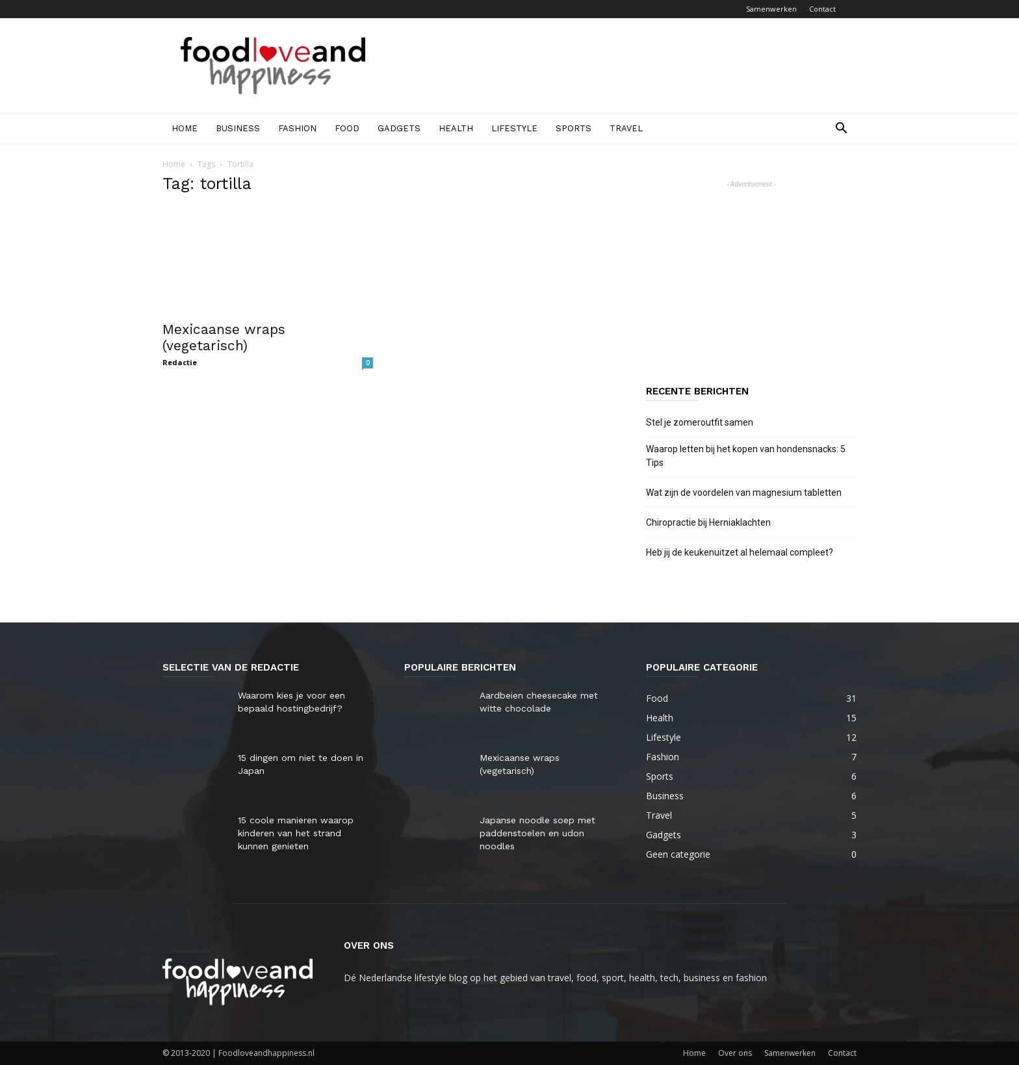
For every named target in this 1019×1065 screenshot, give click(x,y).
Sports (573, 128)
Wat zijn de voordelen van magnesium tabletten (744, 492)
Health (456, 128)
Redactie (179, 362)
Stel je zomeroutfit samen (699, 422)
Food (347, 128)
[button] (841, 129)
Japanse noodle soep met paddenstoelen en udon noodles (537, 833)
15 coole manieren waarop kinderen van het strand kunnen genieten (296, 833)
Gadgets (399, 128)
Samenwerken (771, 9)
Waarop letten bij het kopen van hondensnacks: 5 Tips (745, 456)
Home (185, 128)
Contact (822, 9)
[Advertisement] (620, 65)
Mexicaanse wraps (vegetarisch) (223, 337)
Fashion (297, 128)
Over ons (735, 1053)
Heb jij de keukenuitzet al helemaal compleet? (739, 552)
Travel (626, 128)
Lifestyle (514, 128)
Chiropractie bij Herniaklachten (708, 522)
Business (238, 128)
